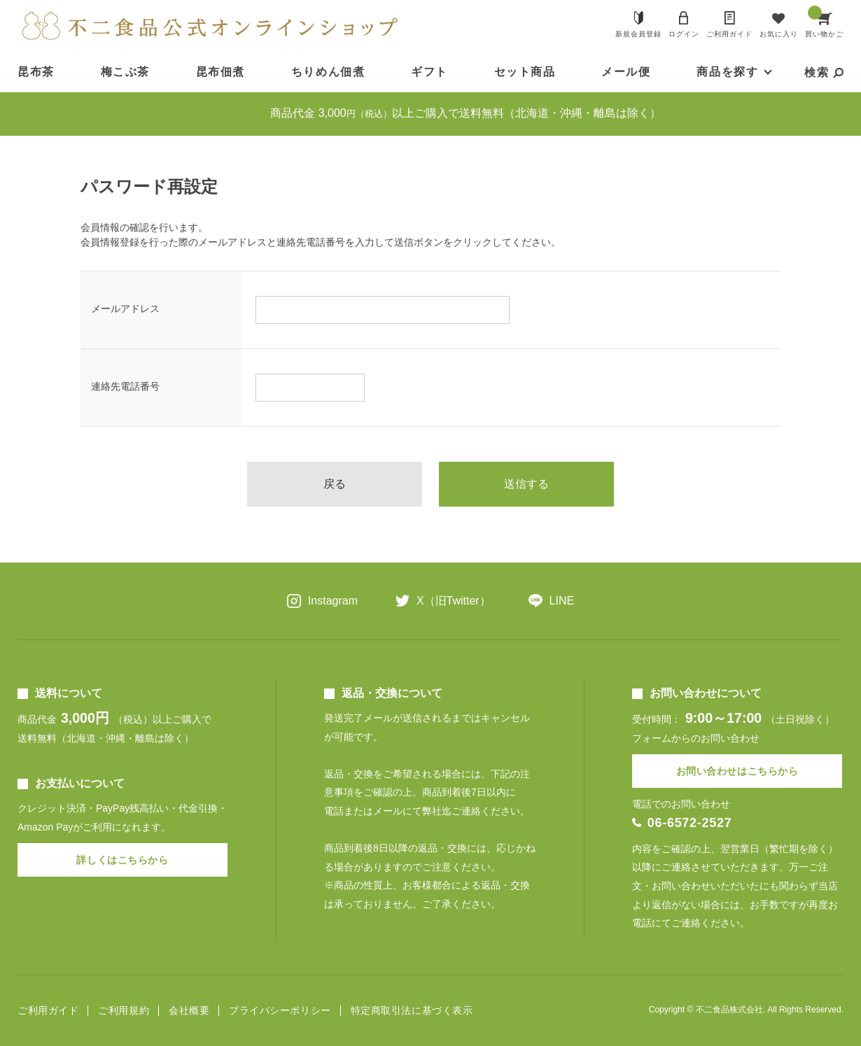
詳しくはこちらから (122, 859)
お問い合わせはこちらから (737, 771)
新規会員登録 (638, 34)
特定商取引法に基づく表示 (412, 1010)
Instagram (333, 601)
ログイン (683, 34)
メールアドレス (125, 308)
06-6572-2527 (690, 823)
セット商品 (525, 72)
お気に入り (779, 34)
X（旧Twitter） (453, 601)
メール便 (625, 72)
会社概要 (189, 1010)
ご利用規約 (123, 1010)
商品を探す (727, 72)
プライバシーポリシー (280, 1010)
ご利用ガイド (729, 34)
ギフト (429, 72)
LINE (562, 601)
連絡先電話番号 (125, 386)
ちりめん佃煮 (328, 72)
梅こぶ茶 (125, 72)
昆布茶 (36, 72)
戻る (334, 484)
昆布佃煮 (220, 72)
